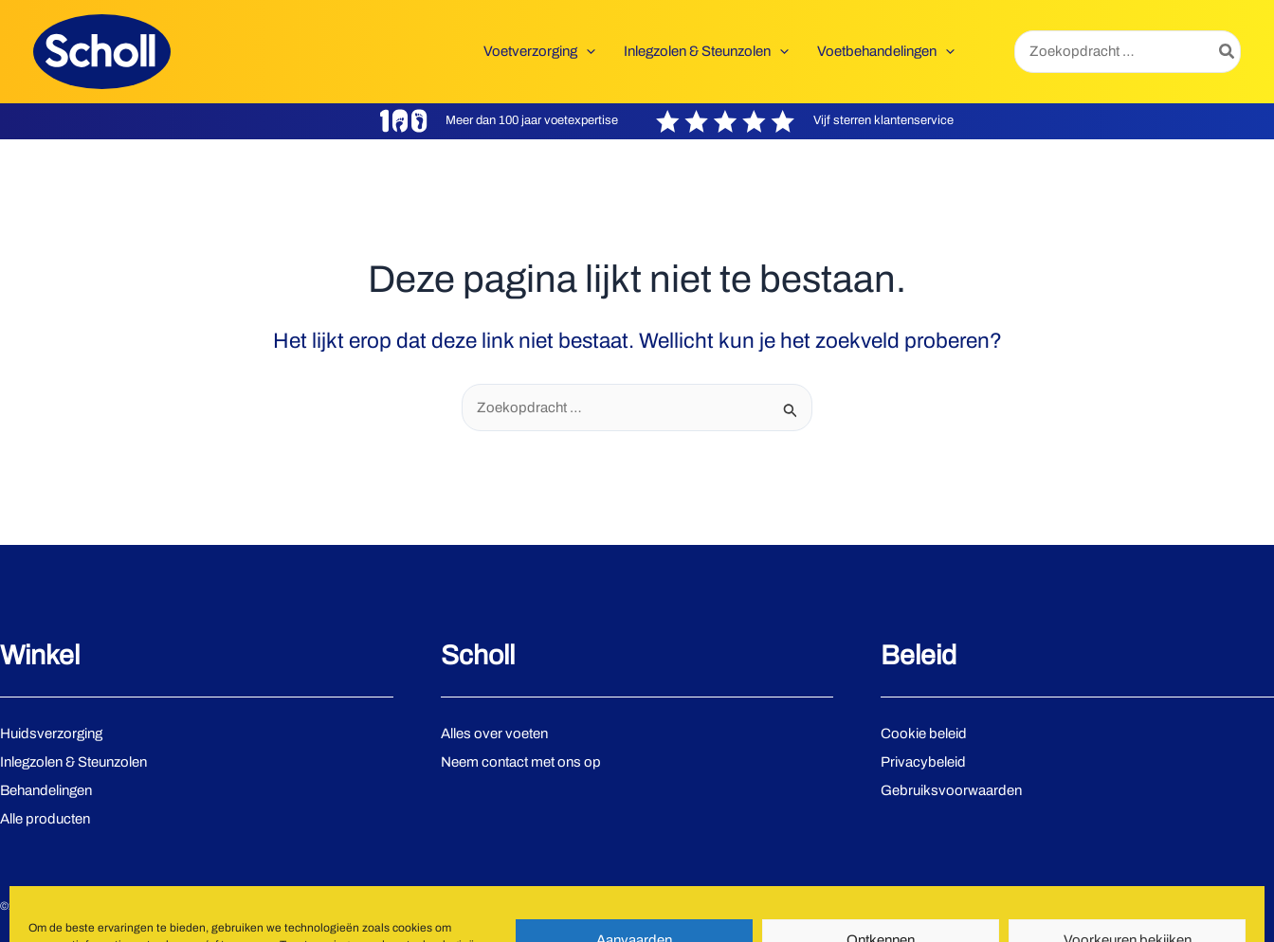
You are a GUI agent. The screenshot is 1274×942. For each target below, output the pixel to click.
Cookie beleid (924, 733)
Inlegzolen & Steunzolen (73, 762)
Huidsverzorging (51, 733)
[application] (586, 51)
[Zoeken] (1227, 51)
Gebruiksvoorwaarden (951, 790)
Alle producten (45, 818)
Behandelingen (46, 790)
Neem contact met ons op (521, 762)
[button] (539, 51)
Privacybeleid (923, 762)
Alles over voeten (494, 733)
